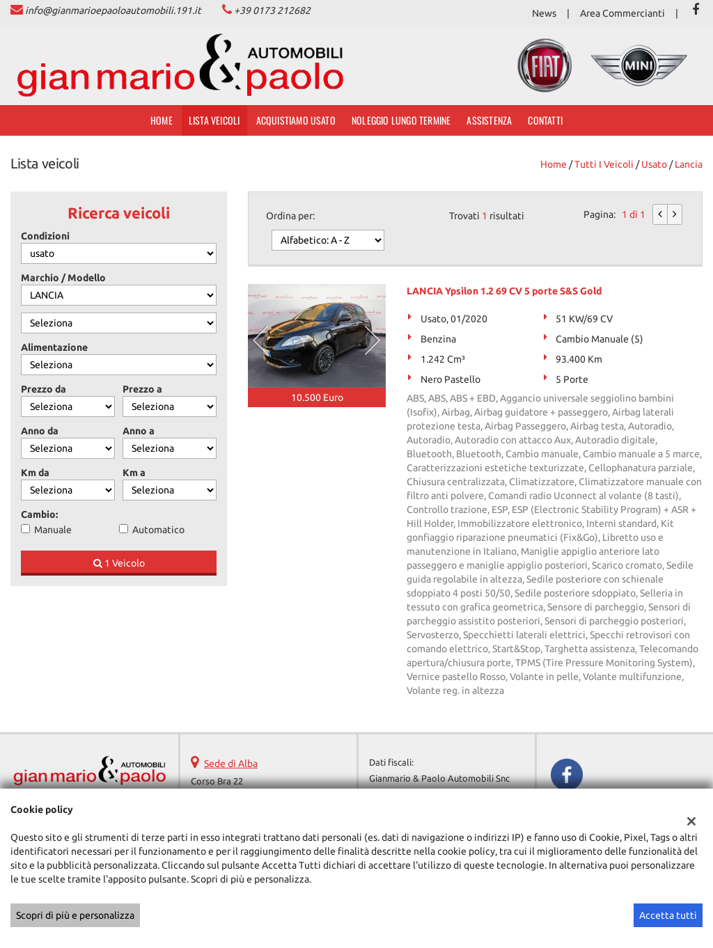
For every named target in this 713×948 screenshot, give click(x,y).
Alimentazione (54, 347)
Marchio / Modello (63, 277)
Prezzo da (43, 389)
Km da (35, 472)
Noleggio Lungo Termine (401, 120)
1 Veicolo (119, 563)
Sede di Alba (231, 763)
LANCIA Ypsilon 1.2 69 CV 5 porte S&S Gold (504, 291)
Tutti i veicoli (604, 164)
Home (161, 120)
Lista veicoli (214, 120)
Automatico (158, 529)
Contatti (545, 120)
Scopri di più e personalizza (75, 915)
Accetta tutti (668, 915)
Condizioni (45, 236)
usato (654, 164)
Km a (134, 472)
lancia (689, 164)
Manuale (53, 529)
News (544, 13)
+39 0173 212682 (272, 10)
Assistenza (489, 120)
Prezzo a (142, 389)
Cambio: (39, 514)
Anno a (139, 430)
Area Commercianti (622, 13)
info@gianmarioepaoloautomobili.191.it (113, 10)
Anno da (39, 430)
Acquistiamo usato (296, 120)
